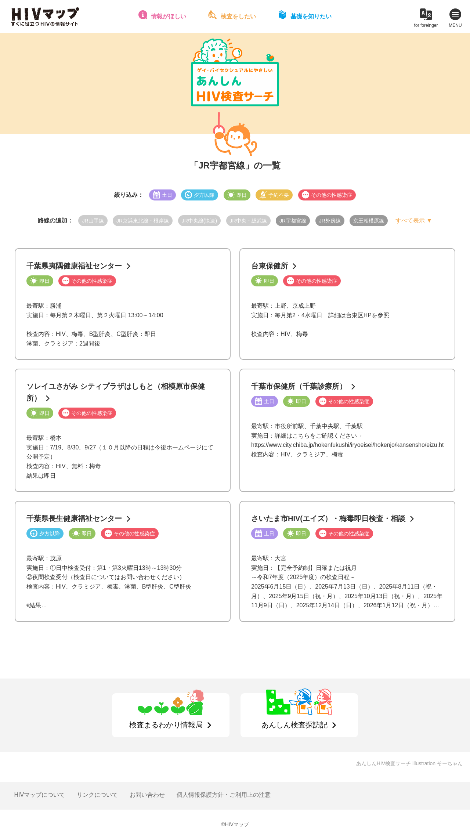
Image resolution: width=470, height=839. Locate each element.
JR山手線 (93, 221)
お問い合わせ (147, 795)
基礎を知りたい (311, 16)
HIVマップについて (39, 795)
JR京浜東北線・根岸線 (142, 221)
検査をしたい (238, 16)
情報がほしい (168, 16)
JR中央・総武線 (248, 221)
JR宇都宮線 (292, 221)
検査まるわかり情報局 (166, 725)
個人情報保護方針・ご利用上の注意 (224, 795)
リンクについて (97, 795)
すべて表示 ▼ (413, 220)
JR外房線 (330, 221)
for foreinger (426, 25)
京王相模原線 (368, 221)
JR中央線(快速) (199, 221)
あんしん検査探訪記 (294, 725)
